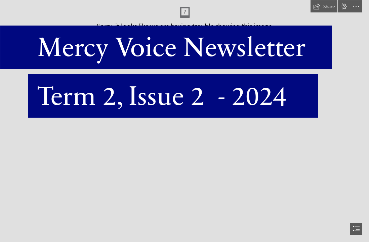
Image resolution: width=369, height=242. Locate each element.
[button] (324, 6)
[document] (184, 121)
